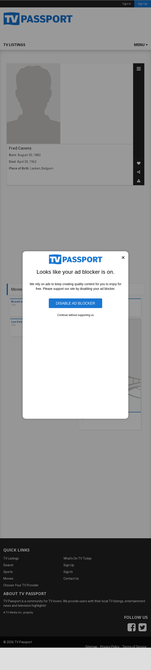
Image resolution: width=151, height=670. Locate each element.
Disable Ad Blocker (75, 303)
